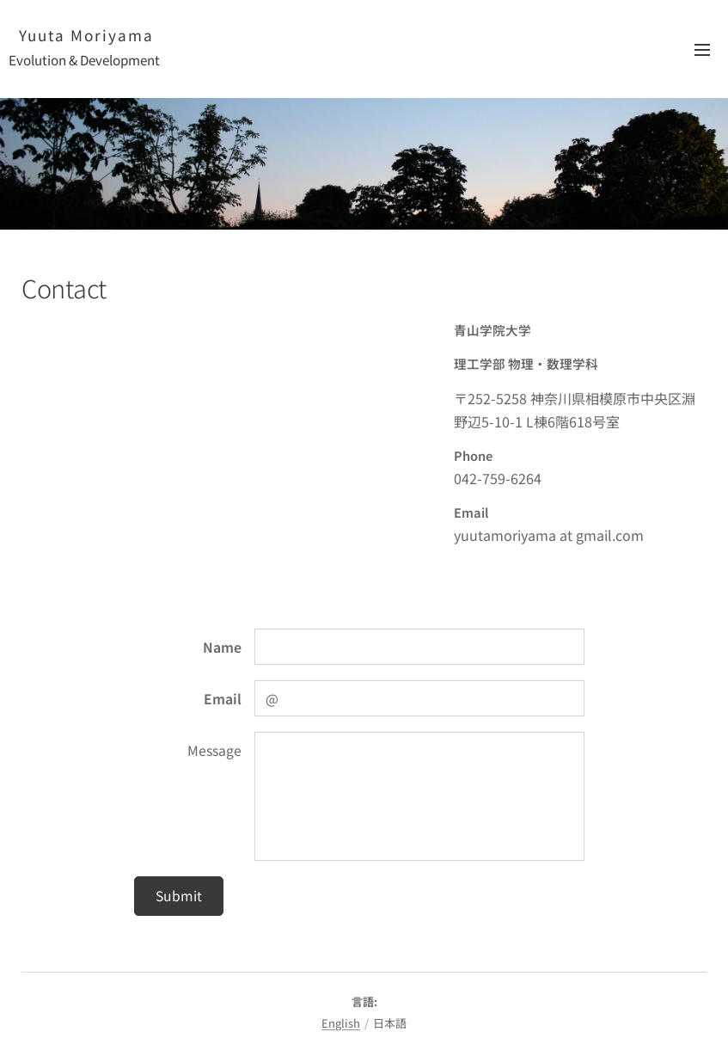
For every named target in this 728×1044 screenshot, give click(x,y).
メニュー (702, 50)
